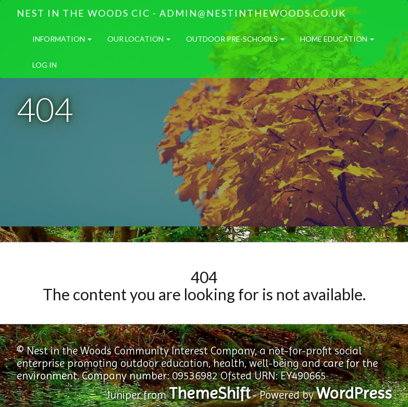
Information (62, 38)
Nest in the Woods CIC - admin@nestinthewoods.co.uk (181, 13)
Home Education (337, 38)
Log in (44, 64)
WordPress (354, 393)
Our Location (138, 38)
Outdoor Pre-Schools (235, 38)
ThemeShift (209, 393)
